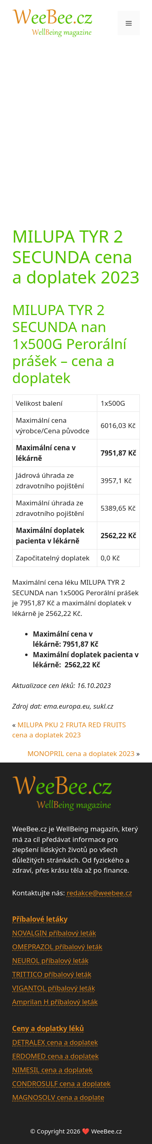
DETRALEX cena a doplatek (55, 1042)
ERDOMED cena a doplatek (55, 1056)
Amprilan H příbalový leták (55, 1001)
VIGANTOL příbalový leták (53, 988)
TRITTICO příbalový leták (52, 974)
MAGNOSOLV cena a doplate (58, 1097)
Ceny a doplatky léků (48, 1028)
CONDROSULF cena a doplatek (61, 1083)
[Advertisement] (76, 126)
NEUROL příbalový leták (50, 960)
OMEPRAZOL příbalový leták (57, 946)
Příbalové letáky (40, 919)
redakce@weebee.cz (99, 892)
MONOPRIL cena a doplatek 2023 (81, 753)
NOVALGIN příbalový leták (54, 932)
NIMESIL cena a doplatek (52, 1069)
